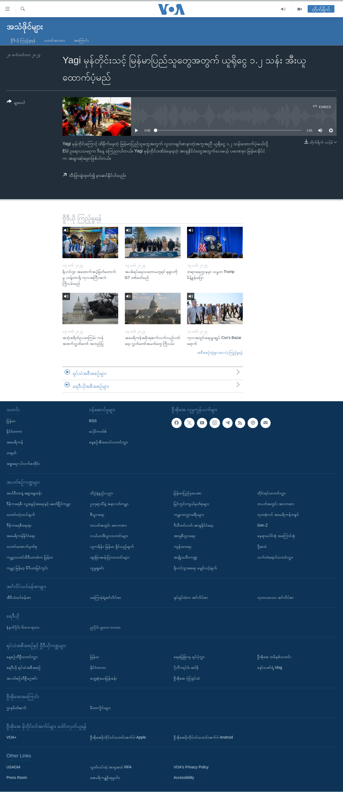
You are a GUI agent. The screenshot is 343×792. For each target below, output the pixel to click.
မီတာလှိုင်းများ (100, 708)
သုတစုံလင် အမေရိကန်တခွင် (278, 514)
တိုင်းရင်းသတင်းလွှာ (271, 493)
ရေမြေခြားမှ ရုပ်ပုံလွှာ (189, 657)
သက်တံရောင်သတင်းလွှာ (275, 557)
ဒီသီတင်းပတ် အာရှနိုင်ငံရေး (193, 525)
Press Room (16, 778)
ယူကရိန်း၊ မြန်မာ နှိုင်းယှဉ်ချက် (112, 547)
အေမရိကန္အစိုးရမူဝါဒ (105, 778)
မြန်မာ (11, 421)
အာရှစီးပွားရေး (184, 536)
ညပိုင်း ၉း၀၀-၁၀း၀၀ (105, 627)
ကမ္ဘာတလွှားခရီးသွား (189, 514)
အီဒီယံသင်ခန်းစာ (18, 598)
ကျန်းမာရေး (182, 547)
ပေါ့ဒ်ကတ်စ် (98, 431)
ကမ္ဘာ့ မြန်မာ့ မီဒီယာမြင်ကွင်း (27, 568)
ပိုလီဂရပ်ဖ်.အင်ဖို (186, 667)
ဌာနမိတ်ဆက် (16, 708)
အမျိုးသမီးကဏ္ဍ (185, 557)
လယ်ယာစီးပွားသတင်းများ (109, 536)
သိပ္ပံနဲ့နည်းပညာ (101, 493)
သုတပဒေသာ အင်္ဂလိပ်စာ (275, 598)
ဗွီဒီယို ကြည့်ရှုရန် (23, 40)
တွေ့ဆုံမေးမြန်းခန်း (103, 678)
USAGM (13, 767)
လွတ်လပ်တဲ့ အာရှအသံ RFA (111, 767)
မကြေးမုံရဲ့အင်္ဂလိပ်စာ (105, 598)
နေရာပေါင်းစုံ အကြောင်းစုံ (276, 536)
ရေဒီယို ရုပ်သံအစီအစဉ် (23, 667)
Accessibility (184, 778)
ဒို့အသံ (262, 547)
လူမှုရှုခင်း (97, 568)
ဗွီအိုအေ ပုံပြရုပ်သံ (187, 678)
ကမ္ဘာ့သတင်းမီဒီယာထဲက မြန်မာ (29, 557)
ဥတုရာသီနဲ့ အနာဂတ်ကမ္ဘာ (109, 504)
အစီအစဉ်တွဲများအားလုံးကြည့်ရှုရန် (220, 353)
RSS (93, 421)
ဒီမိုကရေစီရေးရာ (19, 525)
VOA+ (11, 737)
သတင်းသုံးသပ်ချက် (20, 514)
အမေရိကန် (14, 442)
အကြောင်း (81, 40)
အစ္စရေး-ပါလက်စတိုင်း (23, 463)
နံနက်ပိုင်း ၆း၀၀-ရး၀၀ (22, 627)
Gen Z (262, 525)
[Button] (16, 103)
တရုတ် (11, 453)
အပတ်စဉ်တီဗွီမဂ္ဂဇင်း (21, 678)
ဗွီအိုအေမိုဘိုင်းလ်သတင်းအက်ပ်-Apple (118, 737)
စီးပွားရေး (97, 514)
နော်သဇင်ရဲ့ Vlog (269, 667)
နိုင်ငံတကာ (14, 431)
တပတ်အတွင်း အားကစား (108, 525)
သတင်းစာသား (54, 40)
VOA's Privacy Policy (191, 767)
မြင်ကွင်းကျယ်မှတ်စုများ (191, 504)
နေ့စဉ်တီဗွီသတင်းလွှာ (22, 657)
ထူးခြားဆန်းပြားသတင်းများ (109, 557)
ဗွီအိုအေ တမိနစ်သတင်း (274, 657)
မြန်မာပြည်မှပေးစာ (188, 493)
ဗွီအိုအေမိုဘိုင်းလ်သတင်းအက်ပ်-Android (203, 737)
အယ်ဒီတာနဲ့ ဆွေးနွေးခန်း (24, 493)
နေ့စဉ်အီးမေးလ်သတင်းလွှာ (108, 442)
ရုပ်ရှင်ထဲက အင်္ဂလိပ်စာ (191, 598)
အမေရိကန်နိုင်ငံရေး (20, 536)
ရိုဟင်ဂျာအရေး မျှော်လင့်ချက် (195, 568)
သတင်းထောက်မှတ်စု (21, 547)
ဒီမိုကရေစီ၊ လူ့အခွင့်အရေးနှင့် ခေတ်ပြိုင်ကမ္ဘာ (38, 504)
